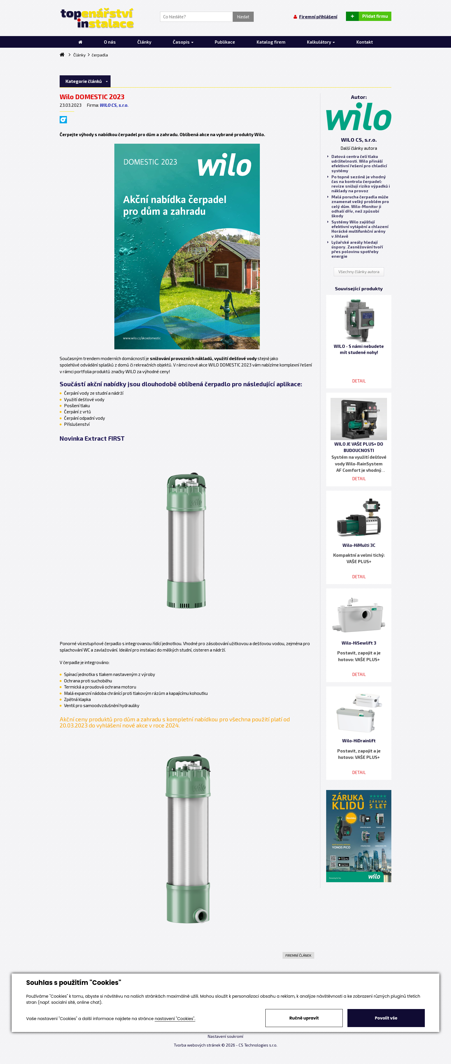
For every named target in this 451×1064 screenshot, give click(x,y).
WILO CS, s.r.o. (114, 105)
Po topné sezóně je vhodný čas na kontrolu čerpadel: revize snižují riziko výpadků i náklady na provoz (358, 184)
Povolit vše (386, 1018)
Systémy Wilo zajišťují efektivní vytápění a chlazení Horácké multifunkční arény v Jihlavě (357, 229)
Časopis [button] (183, 42)
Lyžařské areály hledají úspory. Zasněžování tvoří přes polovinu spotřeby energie (355, 249)
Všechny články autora (358, 271)
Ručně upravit (304, 1018)
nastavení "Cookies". (175, 1019)
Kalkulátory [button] (321, 42)
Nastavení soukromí (225, 1036)
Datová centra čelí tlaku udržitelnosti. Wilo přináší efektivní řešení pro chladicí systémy (357, 163)
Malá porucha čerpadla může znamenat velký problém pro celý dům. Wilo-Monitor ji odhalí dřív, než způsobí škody (358, 206)
